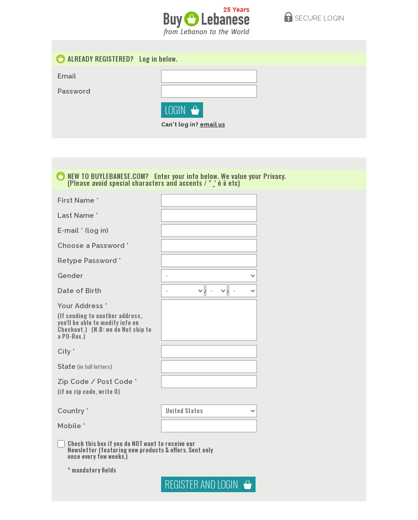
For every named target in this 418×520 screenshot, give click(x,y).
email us (212, 124)
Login (175, 109)
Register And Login (201, 484)
